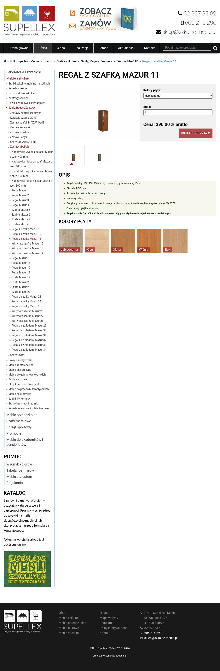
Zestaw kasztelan (20, 132)
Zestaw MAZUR (127, 61)
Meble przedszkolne (21, 415)
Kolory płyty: (152, 90)
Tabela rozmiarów (20, 470)
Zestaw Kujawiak (20, 127)
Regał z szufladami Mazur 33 (29, 344)
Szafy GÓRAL (18, 354)
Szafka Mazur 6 (21, 214)
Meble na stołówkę (20, 393)
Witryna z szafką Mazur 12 (27, 243)
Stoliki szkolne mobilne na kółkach (29, 83)
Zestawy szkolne (19, 98)
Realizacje (82, 48)
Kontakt (149, 48)
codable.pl (121, 655)
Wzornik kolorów (19, 464)
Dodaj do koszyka (195, 133)
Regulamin (14, 483)
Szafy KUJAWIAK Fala (23, 141)
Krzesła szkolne (18, 88)
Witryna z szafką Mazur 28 (27, 320)
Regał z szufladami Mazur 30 (29, 330)
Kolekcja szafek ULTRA (23, 117)
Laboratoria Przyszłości (24, 72)
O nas (61, 48)
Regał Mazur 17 (21, 267)
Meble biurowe (69, 628)
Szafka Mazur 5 (21, 209)
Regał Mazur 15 (21, 258)
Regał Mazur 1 (20, 190)
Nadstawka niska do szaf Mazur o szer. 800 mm (30, 183)
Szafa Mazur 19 (21, 277)
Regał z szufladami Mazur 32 (29, 340)
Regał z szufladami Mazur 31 (29, 335)
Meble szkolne (66, 61)
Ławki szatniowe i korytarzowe (27, 102)
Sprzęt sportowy (19, 427)
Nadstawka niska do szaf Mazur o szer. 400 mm (30, 164)
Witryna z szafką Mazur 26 (27, 311)
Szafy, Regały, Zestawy (96, 61)
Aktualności (126, 48)
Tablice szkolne (18, 379)
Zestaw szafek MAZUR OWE (27, 122)
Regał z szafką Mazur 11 (159, 61)
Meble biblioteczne (20, 369)
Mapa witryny (109, 618)
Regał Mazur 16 (21, 262)
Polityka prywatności (114, 628)
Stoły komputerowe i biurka (25, 384)
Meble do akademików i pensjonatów (24, 442)
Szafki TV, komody (19, 398)
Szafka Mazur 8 (21, 224)
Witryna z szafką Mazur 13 (27, 248)
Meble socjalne (69, 633)
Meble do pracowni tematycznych (29, 389)
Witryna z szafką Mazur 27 (27, 315)
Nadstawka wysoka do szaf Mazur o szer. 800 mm (31, 174)
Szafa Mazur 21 (21, 287)
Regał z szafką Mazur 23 (26, 296)
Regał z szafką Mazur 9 (26, 229)
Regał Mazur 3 (20, 200)
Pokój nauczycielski (20, 360)
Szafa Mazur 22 (21, 291)
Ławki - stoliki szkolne (22, 93)
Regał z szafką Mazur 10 (26, 233)
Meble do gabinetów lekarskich (27, 374)
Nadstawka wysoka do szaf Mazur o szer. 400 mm (31, 154)
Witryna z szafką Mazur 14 (27, 253)
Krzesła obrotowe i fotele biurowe (29, 408)
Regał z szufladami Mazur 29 (29, 325)
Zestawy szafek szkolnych (25, 112)
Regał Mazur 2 (20, 195)
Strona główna (19, 48)
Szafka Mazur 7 (21, 219)
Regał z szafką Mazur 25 (26, 306)
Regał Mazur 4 (20, 204)
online (21, 544)
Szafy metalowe (18, 421)
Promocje (13, 433)
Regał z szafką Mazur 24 (26, 301)
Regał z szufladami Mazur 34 (29, 349)
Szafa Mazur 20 (21, 282)
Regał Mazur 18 (21, 272)
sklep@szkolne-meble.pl (20, 520)
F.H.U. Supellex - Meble (23, 61)
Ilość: (147, 107)
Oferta (42, 48)
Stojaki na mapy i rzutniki (23, 403)
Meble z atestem (19, 477)
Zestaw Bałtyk (18, 137)
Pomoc (103, 48)
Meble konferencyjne (21, 364)
